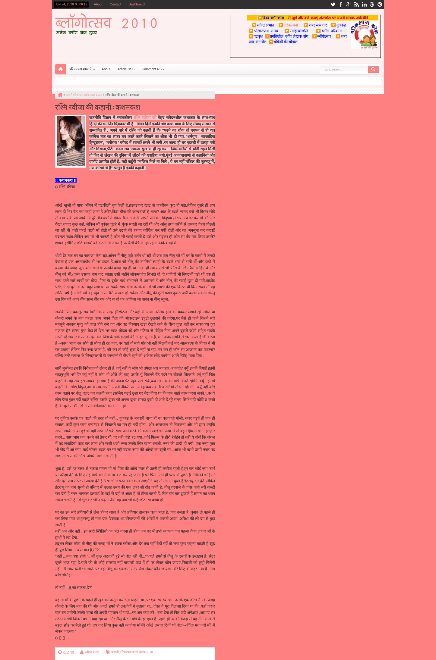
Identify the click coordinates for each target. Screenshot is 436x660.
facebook (341, 4)
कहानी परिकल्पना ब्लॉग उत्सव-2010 (132, 652)
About (98, 4)
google (348, 4)
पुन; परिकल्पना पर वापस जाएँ (76, 644)
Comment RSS (153, 69)
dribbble (372, 4)
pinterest (380, 4)
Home (60, 69)
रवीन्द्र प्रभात (92, 652)
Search (373, 69)
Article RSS (126, 69)
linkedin (364, 4)
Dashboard (136, 4)
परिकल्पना (288, 25)
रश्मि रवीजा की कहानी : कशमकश (97, 106)
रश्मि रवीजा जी (145, 117)
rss (356, 4)
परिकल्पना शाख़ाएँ (80, 69)
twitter (333, 4)
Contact (115, 4)
